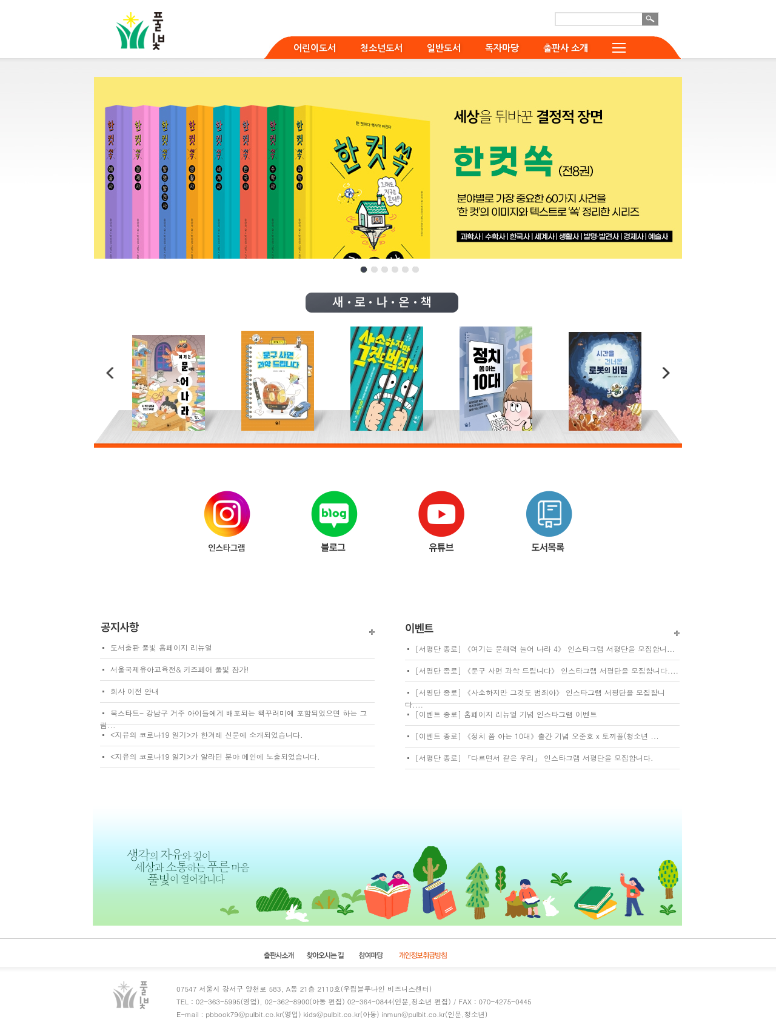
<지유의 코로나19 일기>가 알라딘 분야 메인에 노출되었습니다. (215, 756)
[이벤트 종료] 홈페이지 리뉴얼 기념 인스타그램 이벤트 (506, 714)
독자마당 (502, 48)
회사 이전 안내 (134, 691)
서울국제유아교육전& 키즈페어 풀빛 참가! (179, 669)
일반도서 (444, 48)
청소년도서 (381, 48)
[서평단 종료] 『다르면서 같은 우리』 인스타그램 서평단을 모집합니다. (534, 757)
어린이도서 (314, 48)
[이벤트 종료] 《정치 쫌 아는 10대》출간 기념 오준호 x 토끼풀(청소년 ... (537, 736)
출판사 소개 (565, 48)
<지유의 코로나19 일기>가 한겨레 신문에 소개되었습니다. (206, 734)
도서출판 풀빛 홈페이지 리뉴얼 (161, 647)
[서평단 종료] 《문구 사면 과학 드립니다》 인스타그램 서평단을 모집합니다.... (546, 670)
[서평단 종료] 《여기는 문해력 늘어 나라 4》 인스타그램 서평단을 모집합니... (545, 648)
